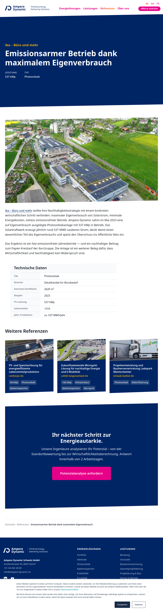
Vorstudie (125, 559)
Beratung (125, 554)
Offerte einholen (149, 8)
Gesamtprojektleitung (131, 568)
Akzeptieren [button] (122, 605)
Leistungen (90, 8)
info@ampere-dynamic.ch (17, 571)
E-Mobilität (83, 573)
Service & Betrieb (129, 577)
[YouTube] (12, 578)
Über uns (123, 8)
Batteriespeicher (85, 568)
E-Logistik (82, 577)
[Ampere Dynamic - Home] (26, 8)
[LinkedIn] (5, 578)
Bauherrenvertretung (131, 564)
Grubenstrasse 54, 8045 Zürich (20, 563)
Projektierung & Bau (130, 573)
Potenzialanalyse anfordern (81, 473)
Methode (82, 559)
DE (147, 3)
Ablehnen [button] (139, 605)
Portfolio (81, 554)
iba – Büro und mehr (18, 210)
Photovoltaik (83, 564)
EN (152, 3)
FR (158, 3)
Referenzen (107, 8)
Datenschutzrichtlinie (69, 590)
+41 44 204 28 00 (12, 567)
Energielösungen (70, 8)
